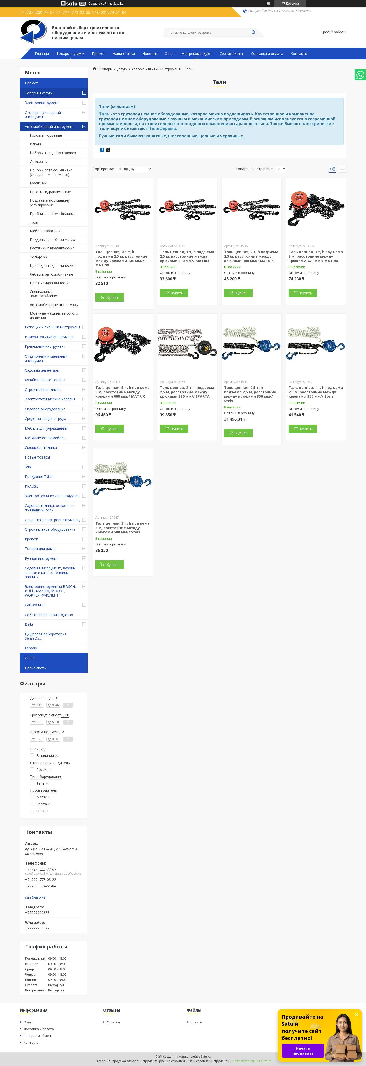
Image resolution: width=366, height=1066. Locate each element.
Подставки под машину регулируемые (50, 202)
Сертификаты (231, 53)
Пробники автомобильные (53, 213)
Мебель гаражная (45, 230)
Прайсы (196, 1022)
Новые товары (37, 457)
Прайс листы (35, 668)
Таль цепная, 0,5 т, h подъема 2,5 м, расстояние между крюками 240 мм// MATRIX (121, 258)
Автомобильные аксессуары (54, 304)
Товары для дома (40, 548)
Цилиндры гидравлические (52, 265)
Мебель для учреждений (46, 428)
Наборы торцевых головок (53, 152)
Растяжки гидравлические (52, 248)
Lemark (31, 648)
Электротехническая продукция (52, 495)
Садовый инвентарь (42, 370)
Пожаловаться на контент (251, 1061)
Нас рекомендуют (197, 53)
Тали (34, 222)
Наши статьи (124, 53)
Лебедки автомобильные (51, 274)
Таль (104, 114)
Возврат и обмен (37, 1035)
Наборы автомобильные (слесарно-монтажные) (51, 172)
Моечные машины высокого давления (54, 315)
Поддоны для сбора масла (52, 239)
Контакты (299, 53)
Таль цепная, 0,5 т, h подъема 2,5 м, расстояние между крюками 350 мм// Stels (250, 394)
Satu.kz (206, 1056)
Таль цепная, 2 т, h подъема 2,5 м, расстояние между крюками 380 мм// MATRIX (251, 256)
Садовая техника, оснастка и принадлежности (50, 508)
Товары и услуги (70, 53)
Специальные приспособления (44, 293)
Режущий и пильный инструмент (52, 327)
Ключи (35, 144)
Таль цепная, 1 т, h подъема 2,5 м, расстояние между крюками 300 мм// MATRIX (187, 256)
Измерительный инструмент (49, 336)
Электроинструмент (42, 102)
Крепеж (31, 539)
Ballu (29, 624)
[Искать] (253, 32)
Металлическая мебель (45, 437)
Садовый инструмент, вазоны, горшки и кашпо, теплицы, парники (51, 572)
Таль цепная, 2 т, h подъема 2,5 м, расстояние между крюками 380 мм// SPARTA (187, 392)
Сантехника (35, 604)
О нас (169, 53)
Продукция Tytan (39, 476)
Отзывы (113, 1022)
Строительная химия (43, 389)
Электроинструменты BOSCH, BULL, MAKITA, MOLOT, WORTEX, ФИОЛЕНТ (50, 591)
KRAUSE (31, 486)
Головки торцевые (46, 135)
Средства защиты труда (45, 418)
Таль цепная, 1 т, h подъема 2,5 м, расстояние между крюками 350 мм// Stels (316, 392)
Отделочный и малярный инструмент (46, 358)
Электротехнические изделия (50, 399)
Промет (98, 53)
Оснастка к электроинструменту (52, 519)
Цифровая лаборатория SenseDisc (46, 636)
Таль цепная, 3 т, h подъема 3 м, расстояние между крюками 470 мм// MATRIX (316, 256)
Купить (113, 297)
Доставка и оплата (267, 53)
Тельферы (38, 257)
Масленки (38, 183)
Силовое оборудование (45, 409)
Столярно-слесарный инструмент (43, 114)
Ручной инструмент (41, 558)
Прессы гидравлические (50, 282)
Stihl (28, 467)
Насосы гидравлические (50, 191)
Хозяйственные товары (45, 379)
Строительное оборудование (50, 529)
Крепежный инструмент (45, 346)
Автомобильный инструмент (49, 126)
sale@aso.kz (35, 897)
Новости (149, 53)
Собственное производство (49, 614)
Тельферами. (163, 128)
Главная (42, 53)
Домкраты (38, 161)
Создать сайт (98, 3)
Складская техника (41, 447)
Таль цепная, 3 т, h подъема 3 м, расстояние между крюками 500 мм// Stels (122, 527)
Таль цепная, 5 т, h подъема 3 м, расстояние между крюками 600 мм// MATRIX (122, 392)
